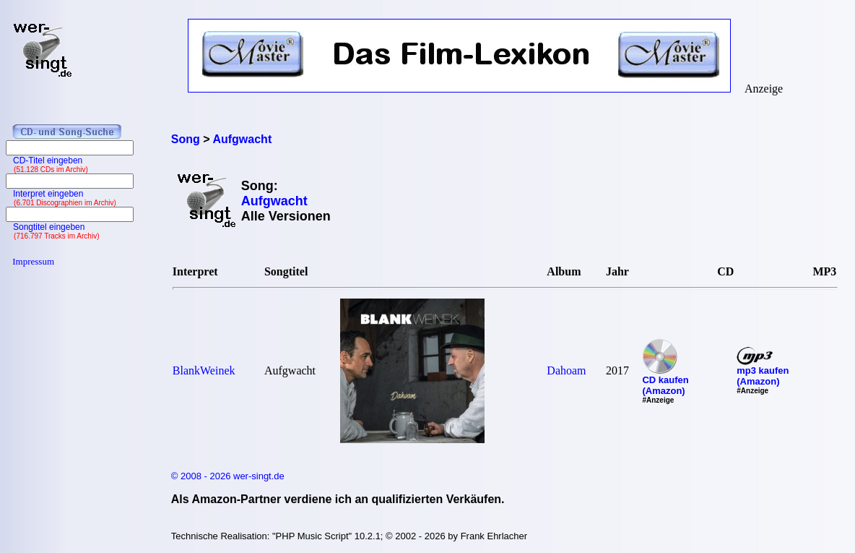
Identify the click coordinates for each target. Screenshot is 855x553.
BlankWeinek (204, 370)
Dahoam (566, 370)
